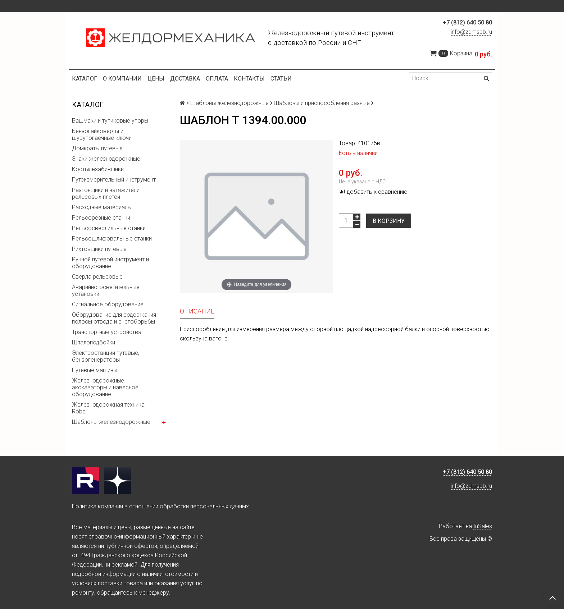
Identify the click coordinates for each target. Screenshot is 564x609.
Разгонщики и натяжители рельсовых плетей (106, 193)
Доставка (185, 78)
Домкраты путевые (97, 148)
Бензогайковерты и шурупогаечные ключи (102, 134)
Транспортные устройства (106, 332)
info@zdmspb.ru (471, 31)
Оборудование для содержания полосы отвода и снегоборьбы (114, 318)
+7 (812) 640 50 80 (467, 22)
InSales (482, 526)
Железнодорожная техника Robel (108, 408)
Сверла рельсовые (97, 276)
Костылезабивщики (98, 169)
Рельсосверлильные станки (109, 228)
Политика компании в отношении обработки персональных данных (160, 506)
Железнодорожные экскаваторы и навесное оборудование (105, 387)
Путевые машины (94, 370)
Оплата (217, 78)
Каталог (84, 78)
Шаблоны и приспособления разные (322, 103)
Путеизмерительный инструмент (114, 179)
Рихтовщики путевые (99, 249)
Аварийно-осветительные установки (106, 290)
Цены (155, 78)
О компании (122, 78)
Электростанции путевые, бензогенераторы (105, 356)
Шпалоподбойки (93, 342)
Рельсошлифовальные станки (112, 238)
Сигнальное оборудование (108, 304)
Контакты (249, 78)
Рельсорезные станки (101, 217)
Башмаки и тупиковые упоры (110, 120)
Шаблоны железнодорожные (111, 421)
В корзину (389, 221)
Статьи (281, 78)
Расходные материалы (102, 207)
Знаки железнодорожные (106, 158)
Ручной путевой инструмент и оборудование (110, 263)
